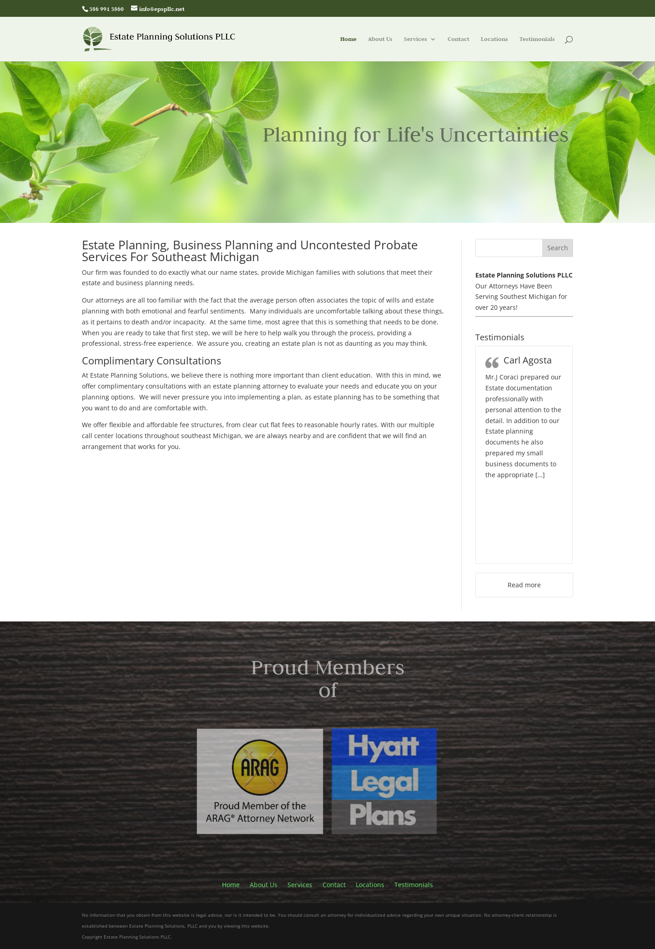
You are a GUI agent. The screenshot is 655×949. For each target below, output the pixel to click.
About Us (380, 39)
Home (348, 39)
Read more (524, 585)
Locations (494, 39)
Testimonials (537, 39)
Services (415, 39)
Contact (458, 39)
